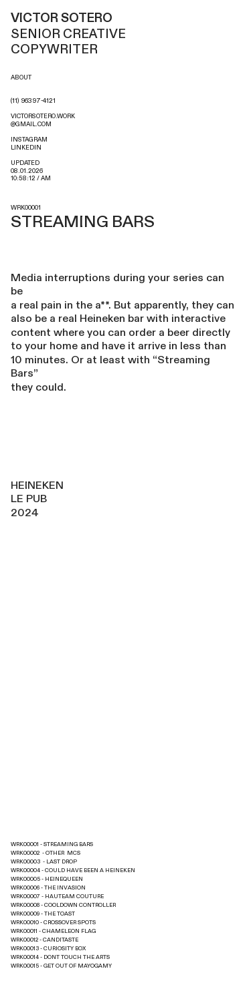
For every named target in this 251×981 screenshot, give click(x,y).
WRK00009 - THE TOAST (43, 914)
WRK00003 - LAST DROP (44, 861)
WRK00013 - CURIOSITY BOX (48, 948)
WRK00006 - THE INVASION (48, 888)
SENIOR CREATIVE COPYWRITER (70, 34)
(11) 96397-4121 (33, 101)
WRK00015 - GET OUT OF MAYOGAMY (61, 966)
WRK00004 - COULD (38, 870)
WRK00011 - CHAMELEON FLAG (53, 931)
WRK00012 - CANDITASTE (44, 940)
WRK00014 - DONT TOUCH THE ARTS (60, 957)
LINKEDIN (26, 148)
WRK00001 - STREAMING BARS (52, 844)
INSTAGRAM (29, 140)
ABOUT (21, 77)
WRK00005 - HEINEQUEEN (47, 879)
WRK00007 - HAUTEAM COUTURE (57, 896)
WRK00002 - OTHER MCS (45, 853)
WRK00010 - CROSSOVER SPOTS (53, 922)
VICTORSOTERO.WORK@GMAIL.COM (43, 120)
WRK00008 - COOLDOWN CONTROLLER (63, 905)
